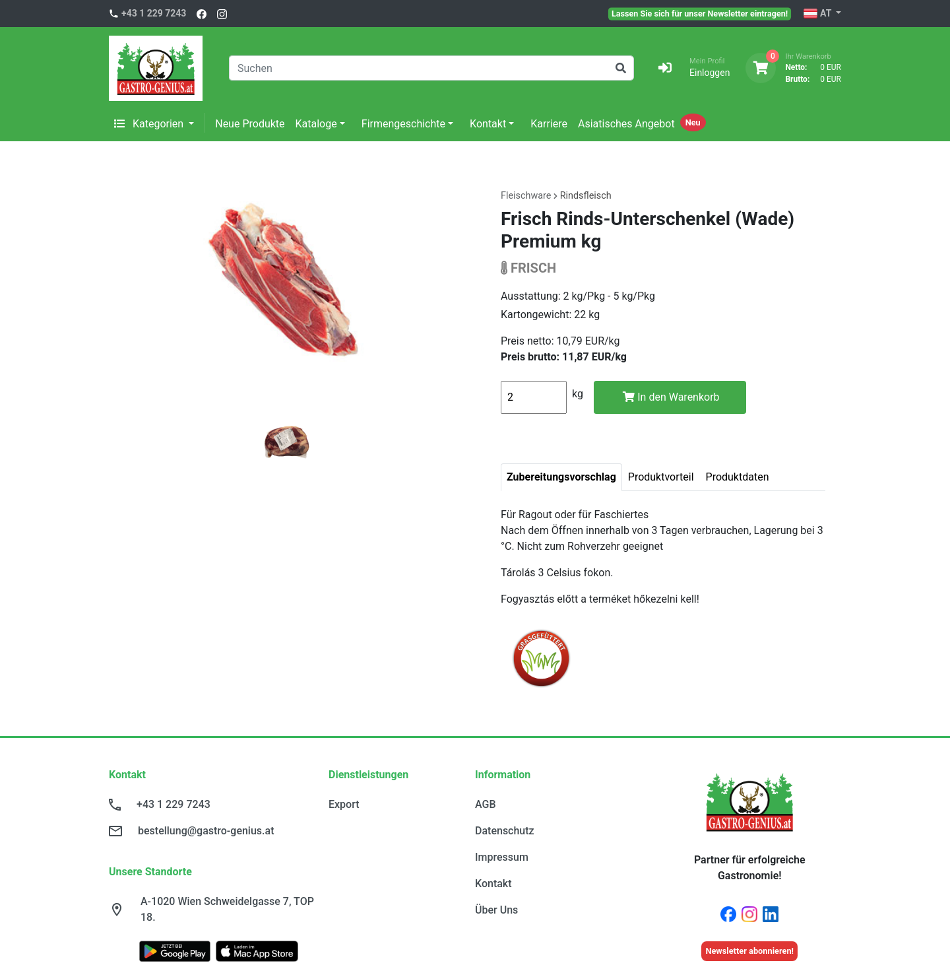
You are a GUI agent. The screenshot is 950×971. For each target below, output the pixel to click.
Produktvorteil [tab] (661, 477)
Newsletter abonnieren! (749, 951)
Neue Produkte (249, 123)
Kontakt (488, 123)
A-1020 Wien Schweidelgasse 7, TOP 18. (227, 909)
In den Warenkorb (671, 397)
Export (344, 804)
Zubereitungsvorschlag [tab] (561, 477)
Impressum (501, 857)
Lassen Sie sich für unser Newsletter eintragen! (700, 13)
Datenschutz (504, 830)
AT (818, 14)
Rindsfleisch (586, 195)
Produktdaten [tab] (737, 477)
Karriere (548, 123)
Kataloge (316, 123)
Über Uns (496, 910)
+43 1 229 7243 (153, 13)
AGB (485, 804)
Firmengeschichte (403, 123)
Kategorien (150, 123)
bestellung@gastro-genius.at (206, 830)
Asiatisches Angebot (626, 123)
